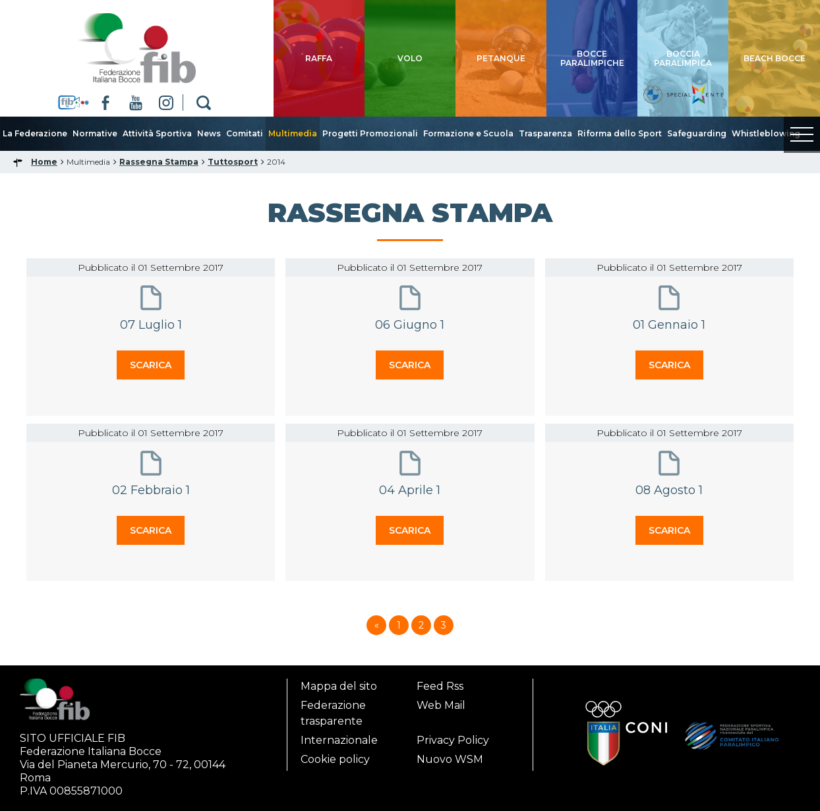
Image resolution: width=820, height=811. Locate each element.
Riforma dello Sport (619, 133)
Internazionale (339, 740)
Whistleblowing (766, 133)
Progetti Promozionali (370, 133)
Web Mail (441, 705)
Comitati (244, 133)
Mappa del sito (339, 686)
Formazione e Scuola (468, 133)
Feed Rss (440, 686)
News (209, 133)
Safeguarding (696, 133)
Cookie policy (335, 759)
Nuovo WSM (450, 759)
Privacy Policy (453, 740)
